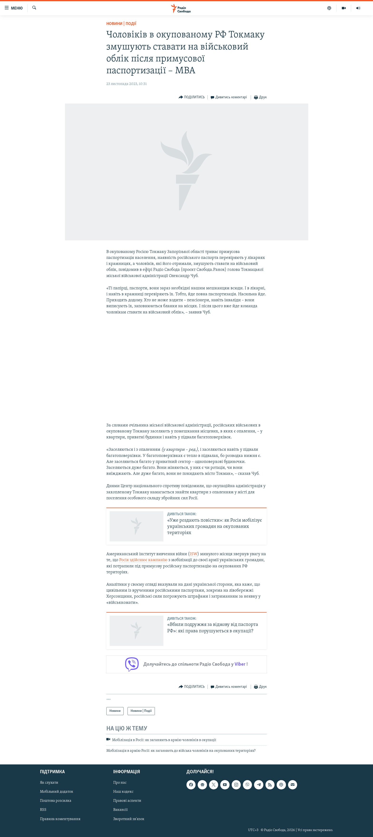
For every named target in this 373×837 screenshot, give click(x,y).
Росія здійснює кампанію (143, 560)
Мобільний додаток (56, 792)
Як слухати (49, 783)
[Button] (192, 97)
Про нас (120, 783)
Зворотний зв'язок (128, 819)
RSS (43, 810)
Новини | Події (121, 24)
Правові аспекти (127, 801)
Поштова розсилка (55, 801)
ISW (193, 554)
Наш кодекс (123, 792)
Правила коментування (60, 819)
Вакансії (120, 810)
